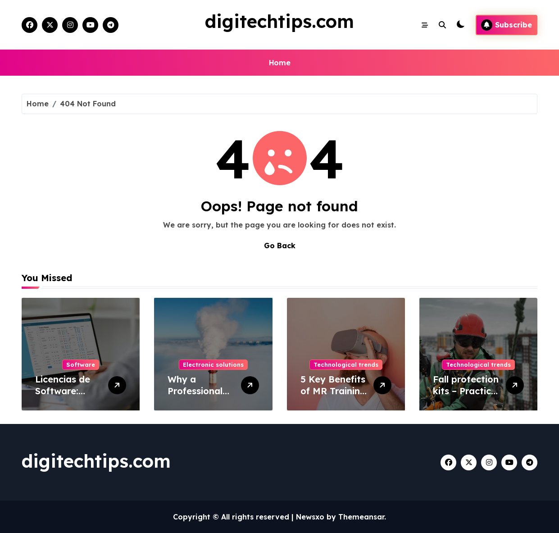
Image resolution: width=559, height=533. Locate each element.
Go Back (279, 245)
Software (80, 364)
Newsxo (310, 516)
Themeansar (361, 516)
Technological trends (346, 364)
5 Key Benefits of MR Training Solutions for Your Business (333, 397)
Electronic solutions (213, 364)
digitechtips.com (279, 21)
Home (279, 62)
